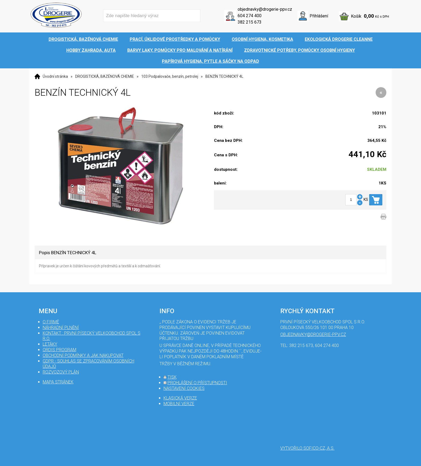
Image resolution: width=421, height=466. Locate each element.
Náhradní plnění (61, 327)
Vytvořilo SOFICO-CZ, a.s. (307, 448)
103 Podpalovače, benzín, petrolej (169, 76)
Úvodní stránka (55, 76)
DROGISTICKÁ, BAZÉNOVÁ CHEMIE (104, 76)
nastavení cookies (184, 388)
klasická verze (180, 398)
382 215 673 (250, 22)
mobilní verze (179, 403)
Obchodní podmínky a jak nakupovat (83, 355)
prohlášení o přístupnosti (197, 382)
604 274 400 (250, 15)
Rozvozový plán (61, 372)
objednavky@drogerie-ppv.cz (265, 9)
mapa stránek (58, 381)
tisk (172, 377)
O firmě (51, 321)
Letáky (50, 344)
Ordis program (59, 349)
